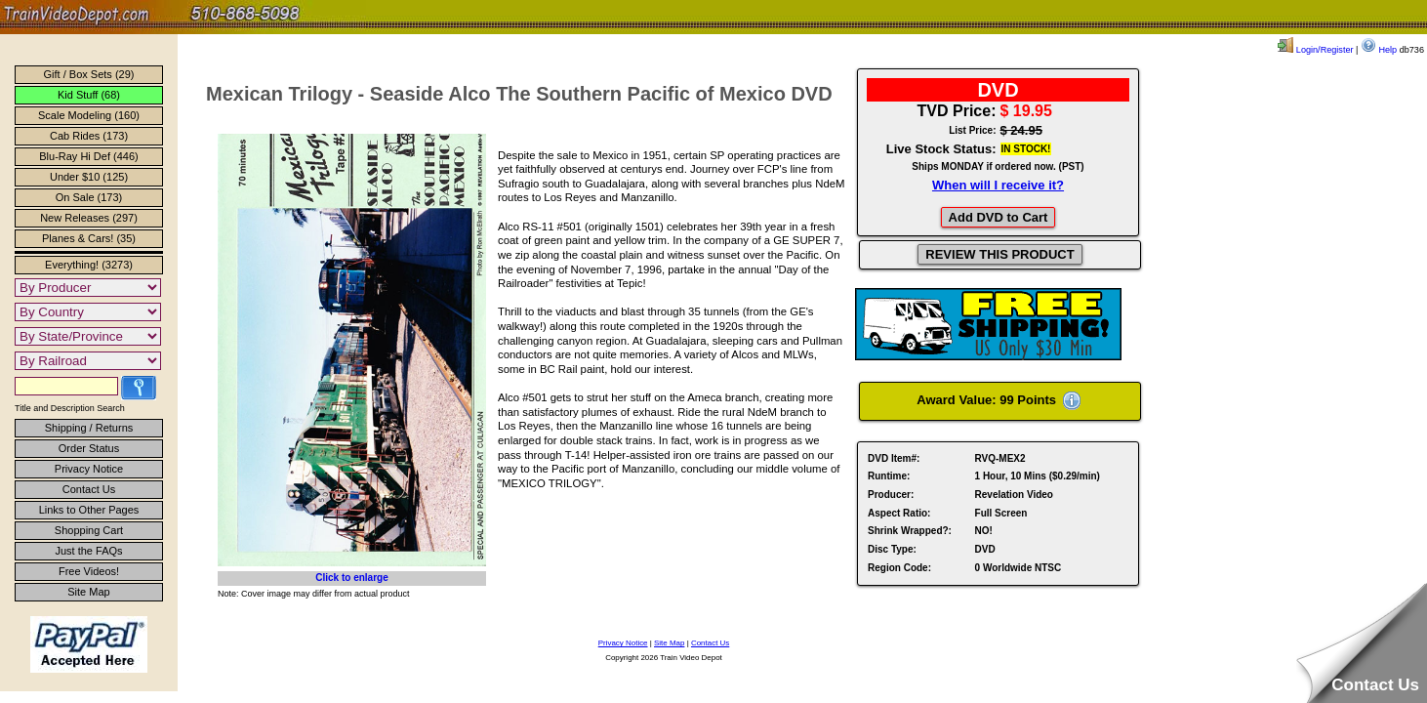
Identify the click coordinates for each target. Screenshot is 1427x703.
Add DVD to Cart (998, 217)
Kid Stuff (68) (89, 95)
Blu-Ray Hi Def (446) (88, 156)
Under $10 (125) (89, 177)
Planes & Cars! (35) (89, 238)
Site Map (88, 592)
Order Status (89, 448)
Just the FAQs (88, 551)
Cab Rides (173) (89, 136)
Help (1379, 50)
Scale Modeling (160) (89, 115)
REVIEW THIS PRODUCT (999, 254)
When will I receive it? (998, 185)
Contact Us (88, 489)
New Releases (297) (89, 218)
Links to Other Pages (89, 510)
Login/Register (1315, 50)
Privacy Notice (89, 469)
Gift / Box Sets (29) (89, 74)
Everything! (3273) (89, 264)
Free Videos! (89, 571)
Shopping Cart (89, 530)
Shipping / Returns (89, 428)
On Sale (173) (89, 197)
